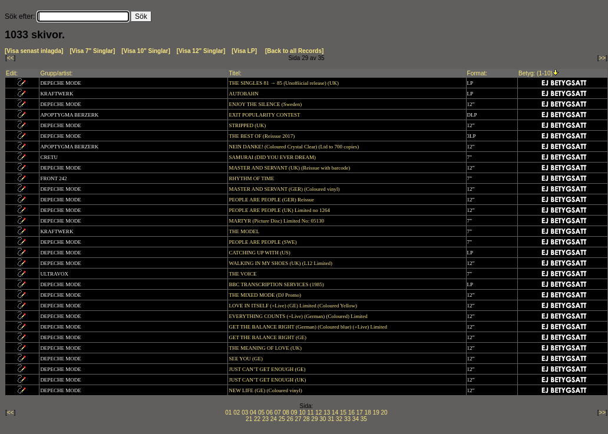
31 (331, 419)
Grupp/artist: (56, 73)
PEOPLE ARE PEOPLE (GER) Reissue (272, 200)
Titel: (235, 73)
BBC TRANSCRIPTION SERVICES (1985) (277, 284)
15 (343, 412)
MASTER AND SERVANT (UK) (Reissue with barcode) (290, 168)
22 (257, 419)
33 (347, 419)
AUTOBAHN (244, 94)
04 (253, 412)
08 (286, 412)
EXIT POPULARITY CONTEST (265, 115)
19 (376, 412)
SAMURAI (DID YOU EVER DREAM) (273, 157)
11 (310, 412)
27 (298, 419)
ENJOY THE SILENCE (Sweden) (266, 104)
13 (326, 412)
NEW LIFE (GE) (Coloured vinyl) (266, 390)
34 (355, 419)
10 (302, 412)
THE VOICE (243, 274)
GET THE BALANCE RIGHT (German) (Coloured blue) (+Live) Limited (308, 327)
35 (364, 419)
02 (236, 412)
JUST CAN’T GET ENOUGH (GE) (267, 369)
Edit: (12, 73)
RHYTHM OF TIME (252, 178)
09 (294, 412)
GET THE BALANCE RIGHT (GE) (268, 337)
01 (228, 412)
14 (335, 412)
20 (384, 412)
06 (269, 412)
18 (368, 412)
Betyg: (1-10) (535, 73)
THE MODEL (244, 231)
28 (306, 419)
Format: (477, 73)
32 (339, 419)
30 (322, 419)
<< (10, 58)
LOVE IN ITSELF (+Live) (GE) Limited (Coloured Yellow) (293, 306)
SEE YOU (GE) (246, 359)
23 (265, 419)
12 (318, 412)
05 (261, 412)
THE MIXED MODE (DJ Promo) (265, 295)
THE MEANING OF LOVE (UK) (266, 348)
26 (290, 419)
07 (278, 412)
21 (249, 419)
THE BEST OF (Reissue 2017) (262, 136)
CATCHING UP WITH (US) (260, 253)
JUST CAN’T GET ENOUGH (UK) (268, 380)
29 (314, 419)
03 (245, 412)
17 (359, 412)
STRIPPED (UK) (248, 125)
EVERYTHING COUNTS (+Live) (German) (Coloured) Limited (299, 316)
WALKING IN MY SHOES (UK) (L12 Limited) (281, 263)
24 (273, 419)
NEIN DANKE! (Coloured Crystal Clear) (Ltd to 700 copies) (294, 147)
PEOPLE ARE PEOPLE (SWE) (263, 242)
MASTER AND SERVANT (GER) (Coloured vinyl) (285, 189)
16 (351, 412)
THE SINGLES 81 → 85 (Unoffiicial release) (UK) (284, 83)
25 (282, 419)
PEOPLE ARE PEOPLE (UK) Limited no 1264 (280, 210)
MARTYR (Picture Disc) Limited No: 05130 (277, 221)
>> (602, 58)
